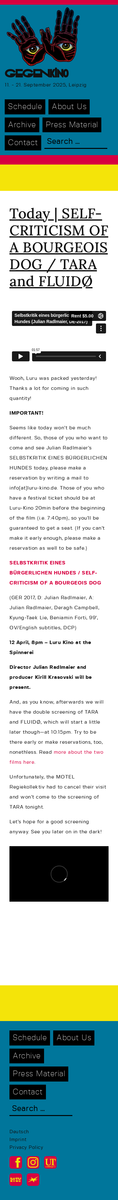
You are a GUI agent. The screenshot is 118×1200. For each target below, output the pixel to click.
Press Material (72, 125)
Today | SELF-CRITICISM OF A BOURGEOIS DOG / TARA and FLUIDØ (58, 247)
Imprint (18, 1139)
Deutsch (19, 1131)
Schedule (25, 107)
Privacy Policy (26, 1147)
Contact (23, 143)
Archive (22, 125)
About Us (69, 107)
